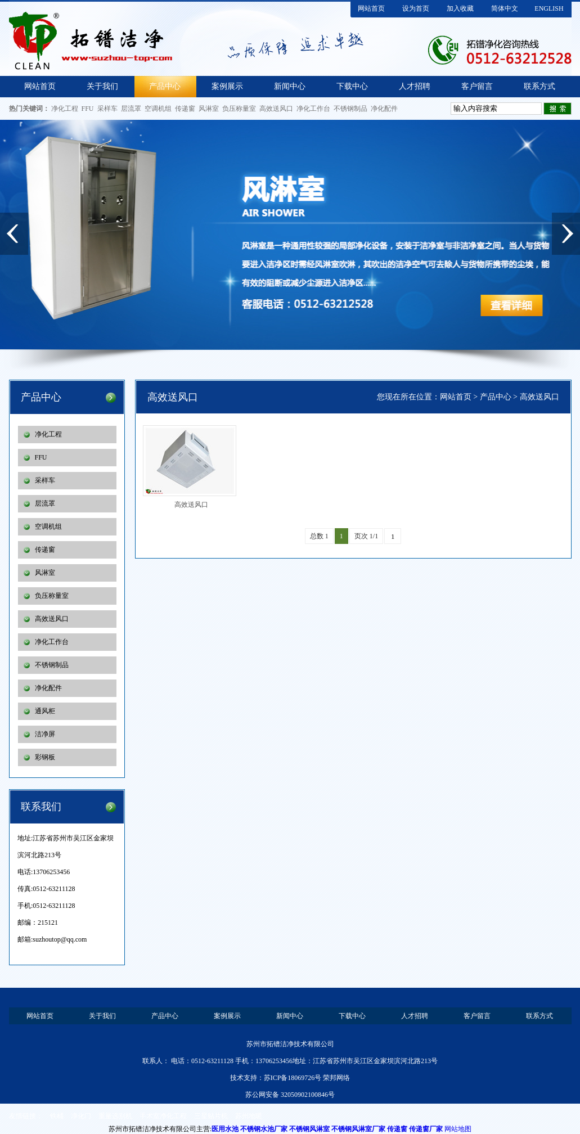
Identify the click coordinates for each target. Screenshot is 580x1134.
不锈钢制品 (350, 108)
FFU (88, 108)
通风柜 (45, 711)
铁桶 (57, 1116)
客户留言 (477, 86)
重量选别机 (115, 1116)
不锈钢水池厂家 (263, 1129)
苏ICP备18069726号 (293, 1078)
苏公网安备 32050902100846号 (290, 1095)
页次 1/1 (366, 536)
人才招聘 (414, 86)
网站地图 (457, 1129)
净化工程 (64, 108)
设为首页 (415, 8)
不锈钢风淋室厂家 (358, 1129)
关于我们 (102, 86)
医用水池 (225, 1129)
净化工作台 (313, 108)
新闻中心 (289, 86)
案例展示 (227, 86)
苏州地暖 (248, 1116)
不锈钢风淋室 (309, 1129)
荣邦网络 (336, 1078)
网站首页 (371, 8)
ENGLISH (548, 8)
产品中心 (165, 86)
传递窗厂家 (426, 1129)
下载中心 (352, 86)
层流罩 (131, 108)
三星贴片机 (211, 1116)
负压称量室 (239, 108)
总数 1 (319, 536)
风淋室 (209, 108)
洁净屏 (45, 734)
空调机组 (158, 108)
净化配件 (384, 108)
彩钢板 (45, 757)
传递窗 (185, 108)
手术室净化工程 (163, 1116)
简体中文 (504, 8)
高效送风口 (276, 108)
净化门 (81, 1116)
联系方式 (539, 86)
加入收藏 (460, 8)
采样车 (107, 108)
